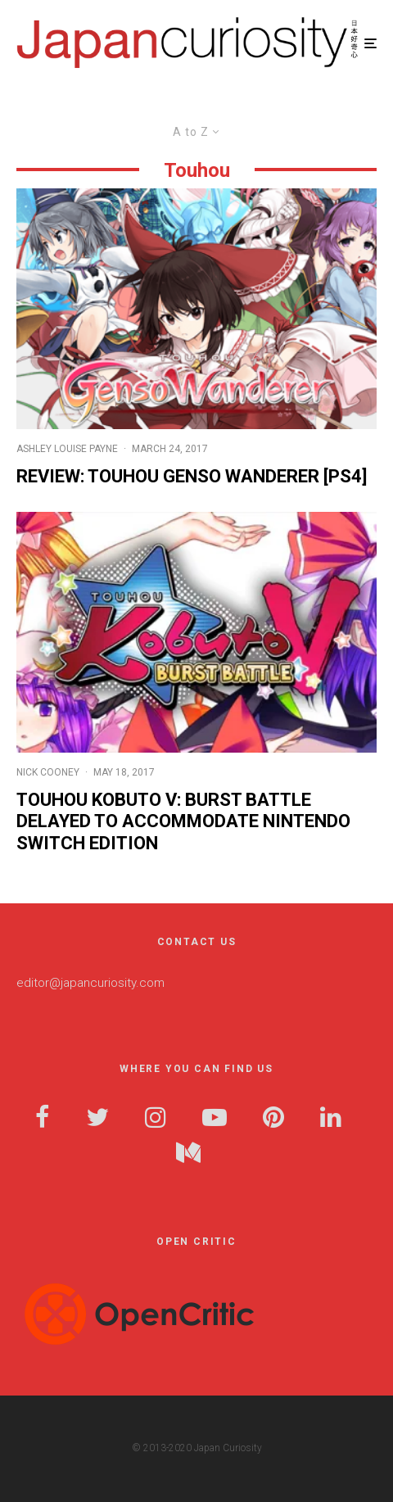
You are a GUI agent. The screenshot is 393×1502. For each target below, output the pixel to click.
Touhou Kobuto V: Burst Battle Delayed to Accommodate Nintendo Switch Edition (183, 821)
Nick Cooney (47, 772)
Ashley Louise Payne (67, 449)
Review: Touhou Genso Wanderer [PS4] (191, 476)
